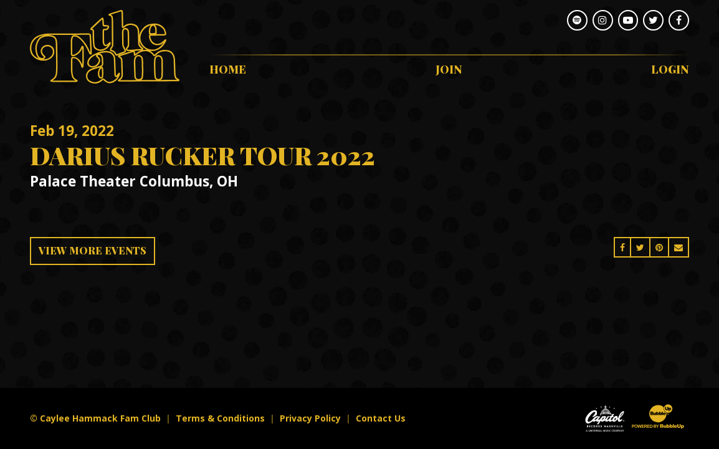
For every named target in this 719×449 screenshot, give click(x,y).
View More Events (92, 250)
